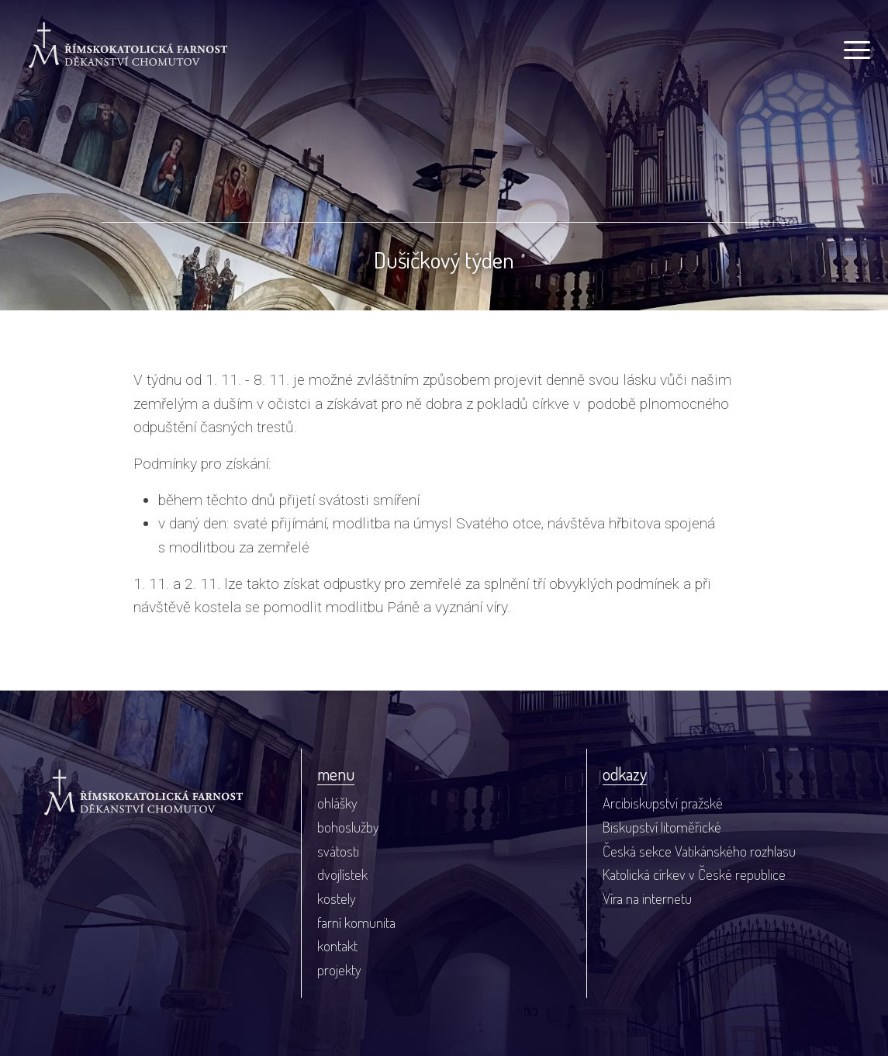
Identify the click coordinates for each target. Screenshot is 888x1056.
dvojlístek (342, 874)
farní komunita (356, 922)
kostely (336, 898)
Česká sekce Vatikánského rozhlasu (699, 850)
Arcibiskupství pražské (663, 802)
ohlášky (337, 802)
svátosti (338, 850)
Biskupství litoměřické (662, 826)
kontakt (337, 945)
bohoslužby (348, 826)
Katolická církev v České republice (694, 874)
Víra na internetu (647, 898)
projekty (339, 969)
